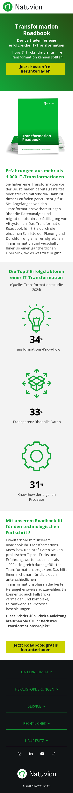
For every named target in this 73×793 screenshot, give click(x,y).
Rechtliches (34, 723)
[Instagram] (19, 755)
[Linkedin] (31, 755)
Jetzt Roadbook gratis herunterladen (36, 647)
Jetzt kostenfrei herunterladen (36, 69)
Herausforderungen (34, 689)
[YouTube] (42, 755)
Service (34, 706)
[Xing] (53, 755)
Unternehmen (34, 672)
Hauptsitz (34, 740)
